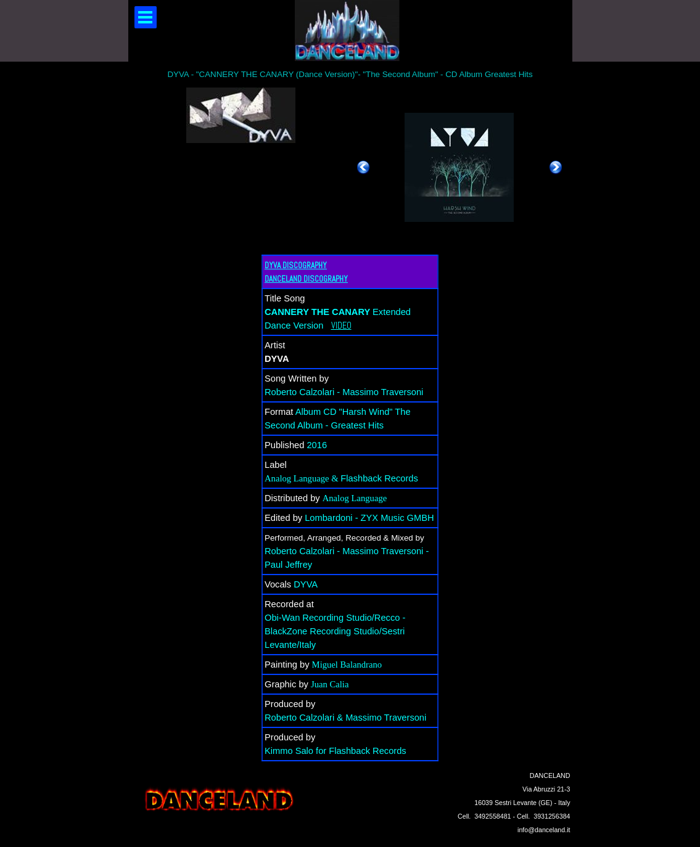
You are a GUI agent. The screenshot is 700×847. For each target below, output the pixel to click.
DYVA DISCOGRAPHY (296, 265)
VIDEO (341, 325)
